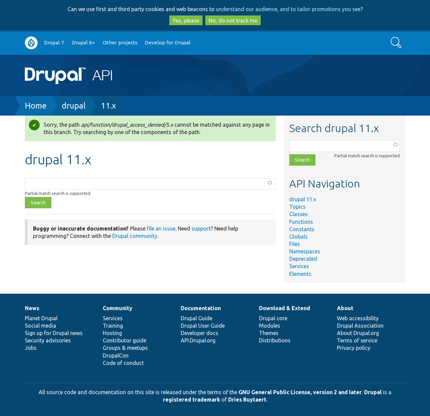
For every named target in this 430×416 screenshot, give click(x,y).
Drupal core (273, 318)
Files (294, 244)
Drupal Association (360, 326)
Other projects (120, 42)
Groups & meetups (125, 348)
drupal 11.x (302, 199)
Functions (301, 222)
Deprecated (303, 259)
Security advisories (48, 340)
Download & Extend (284, 308)
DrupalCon (116, 355)
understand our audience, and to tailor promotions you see (288, 9)
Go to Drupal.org (31, 43)
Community (117, 308)
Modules (269, 326)
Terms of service (357, 340)
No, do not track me (233, 20)
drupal (74, 105)
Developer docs (199, 333)
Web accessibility (358, 318)
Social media (40, 326)
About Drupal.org (358, 333)
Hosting (112, 333)
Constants (301, 229)
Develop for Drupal (167, 42)
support (201, 228)
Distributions (275, 340)
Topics (297, 207)
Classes (298, 214)
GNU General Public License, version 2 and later (300, 392)
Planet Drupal (41, 318)
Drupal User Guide (203, 326)
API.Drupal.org (198, 340)
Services (299, 266)
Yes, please (186, 20)
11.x (108, 105)
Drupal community (134, 236)
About (345, 308)
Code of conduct (123, 363)
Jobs (31, 348)
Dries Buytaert (247, 400)
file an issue (161, 228)
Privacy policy (353, 348)
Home (36, 105)
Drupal (373, 392)
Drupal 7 (54, 42)
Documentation (201, 308)
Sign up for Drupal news (54, 333)
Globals (298, 237)
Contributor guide (124, 340)
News (32, 308)
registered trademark (191, 400)
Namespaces (304, 251)
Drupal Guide (196, 318)
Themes (268, 333)
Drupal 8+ (83, 42)
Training (113, 326)
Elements (300, 274)
